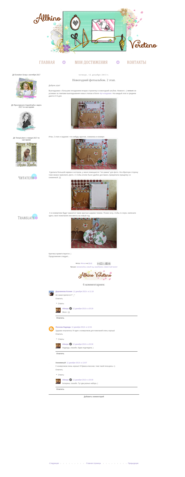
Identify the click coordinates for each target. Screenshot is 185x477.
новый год (89, 267)
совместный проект (110, 267)
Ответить (59, 299)
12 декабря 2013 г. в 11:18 (83, 291)
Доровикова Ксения (64, 291)
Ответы (61, 304)
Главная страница (93, 463)
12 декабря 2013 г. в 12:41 (82, 327)
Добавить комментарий (94, 397)
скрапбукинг (98, 267)
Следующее (54, 463)
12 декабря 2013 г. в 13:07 (77, 363)
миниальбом (81, 267)
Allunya (65, 309)
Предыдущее (133, 463)
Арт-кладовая (106, 93)
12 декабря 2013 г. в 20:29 (83, 309)
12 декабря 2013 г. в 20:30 (83, 344)
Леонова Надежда (63, 327)
